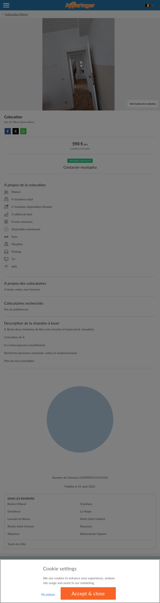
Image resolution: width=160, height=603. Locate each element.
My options (48, 594)
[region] (80, 581)
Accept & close (88, 593)
